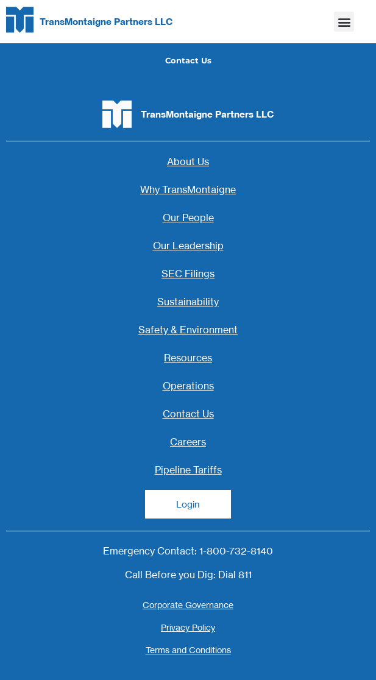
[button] (344, 22)
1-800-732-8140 (236, 551)
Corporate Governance (188, 605)
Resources (188, 358)
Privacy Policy (188, 627)
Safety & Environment (188, 330)
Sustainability (188, 302)
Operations (188, 386)
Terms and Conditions (188, 650)
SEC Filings (188, 273)
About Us (188, 161)
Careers (188, 442)
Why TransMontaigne (188, 189)
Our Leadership (188, 245)
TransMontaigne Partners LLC (106, 21)
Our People (188, 217)
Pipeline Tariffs (188, 470)
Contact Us (188, 414)
